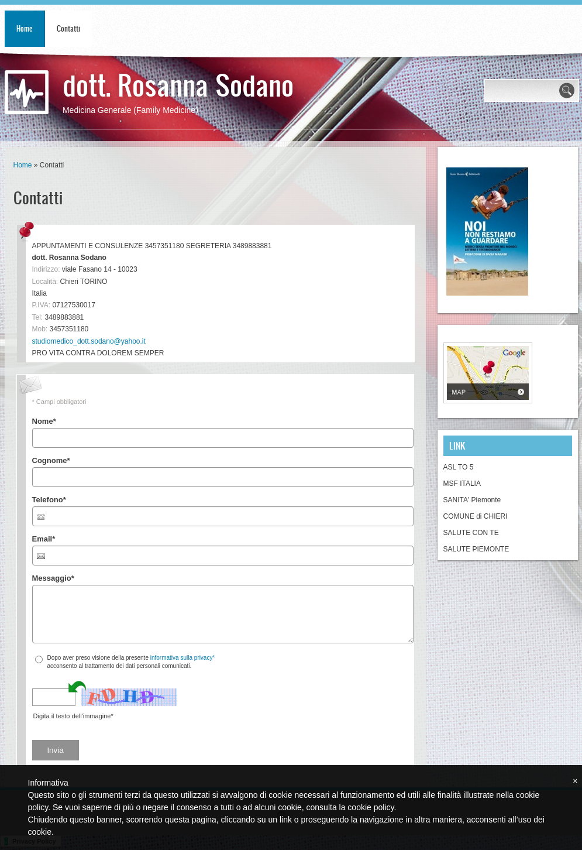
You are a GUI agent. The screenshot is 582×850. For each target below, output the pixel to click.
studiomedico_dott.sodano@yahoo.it (89, 341)
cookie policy (370, 807)
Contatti (68, 28)
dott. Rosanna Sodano (178, 84)
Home (24, 28)
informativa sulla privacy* (182, 657)
